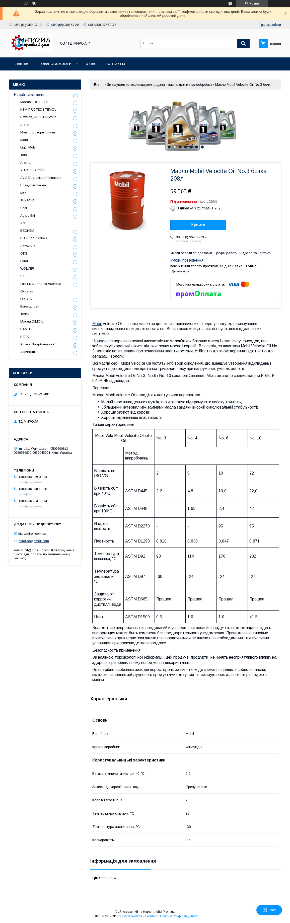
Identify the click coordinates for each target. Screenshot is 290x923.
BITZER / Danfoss (33, 238)
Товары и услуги (55, 64)
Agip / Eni (27, 215)
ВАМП (25, 329)
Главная (22, 64)
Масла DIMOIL (31, 321)
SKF (23, 276)
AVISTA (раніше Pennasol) (40, 178)
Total (24, 155)
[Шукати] (243, 43)
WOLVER (27, 268)
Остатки (26, 291)
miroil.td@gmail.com (34, 541)
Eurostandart (29, 306)
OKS (23, 253)
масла (103, 341)
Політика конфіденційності (179, 916)
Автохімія (27, 246)
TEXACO (27, 200)
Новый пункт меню (29, 95)
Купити (198, 225)
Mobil (97, 324)
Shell (24, 208)
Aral (23, 223)
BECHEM (27, 231)
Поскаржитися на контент (140, 916)
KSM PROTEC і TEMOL (38, 109)
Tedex (24, 314)
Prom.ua (169, 911)
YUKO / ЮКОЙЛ (32, 170)
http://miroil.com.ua (32, 533)
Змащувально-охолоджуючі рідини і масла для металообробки (159, 85)
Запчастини (29, 352)
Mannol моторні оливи (37, 132)
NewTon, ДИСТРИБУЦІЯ (38, 117)
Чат (269, 910)
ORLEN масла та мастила (40, 284)
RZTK (24, 337)
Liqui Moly (28, 147)
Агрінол (26, 163)
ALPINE (26, 125)
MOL (24, 193)
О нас (91, 64)
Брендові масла (33, 185)
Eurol (24, 261)
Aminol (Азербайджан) (37, 344)
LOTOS (26, 299)
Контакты (115, 64)
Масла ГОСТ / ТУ (34, 102)
